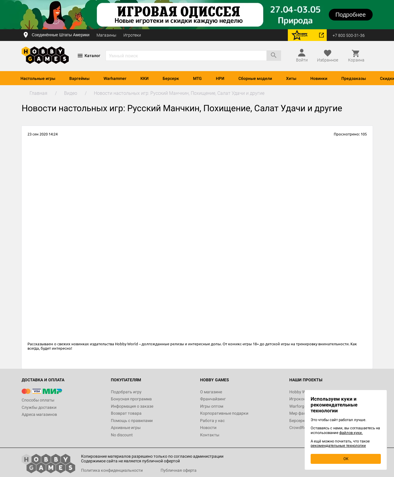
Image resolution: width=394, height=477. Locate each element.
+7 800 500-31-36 (349, 35)
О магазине (211, 392)
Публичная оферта (179, 470)
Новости (208, 427)
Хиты (291, 78)
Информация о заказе (132, 406)
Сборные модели (255, 78)
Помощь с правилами (132, 420)
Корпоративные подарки (224, 413)
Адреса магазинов (39, 414)
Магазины (106, 35)
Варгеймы (79, 78)
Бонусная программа (131, 399)
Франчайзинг (213, 399)
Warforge (297, 406)
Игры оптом (211, 406)
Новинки (318, 78)
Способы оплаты (38, 400)
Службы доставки (39, 407)
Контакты (209, 435)
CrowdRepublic (303, 427)
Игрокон (297, 399)
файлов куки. (351, 432)
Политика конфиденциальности (112, 470)
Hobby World (301, 392)
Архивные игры (126, 427)
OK (345, 459)
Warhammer (115, 78)
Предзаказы (353, 78)
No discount (122, 435)
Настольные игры (37, 78)
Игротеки (132, 35)
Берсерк (171, 78)
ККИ (144, 78)
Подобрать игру (126, 392)
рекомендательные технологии (338, 445)
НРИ (220, 78)
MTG (197, 78)
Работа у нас (212, 420)
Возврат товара (126, 413)
